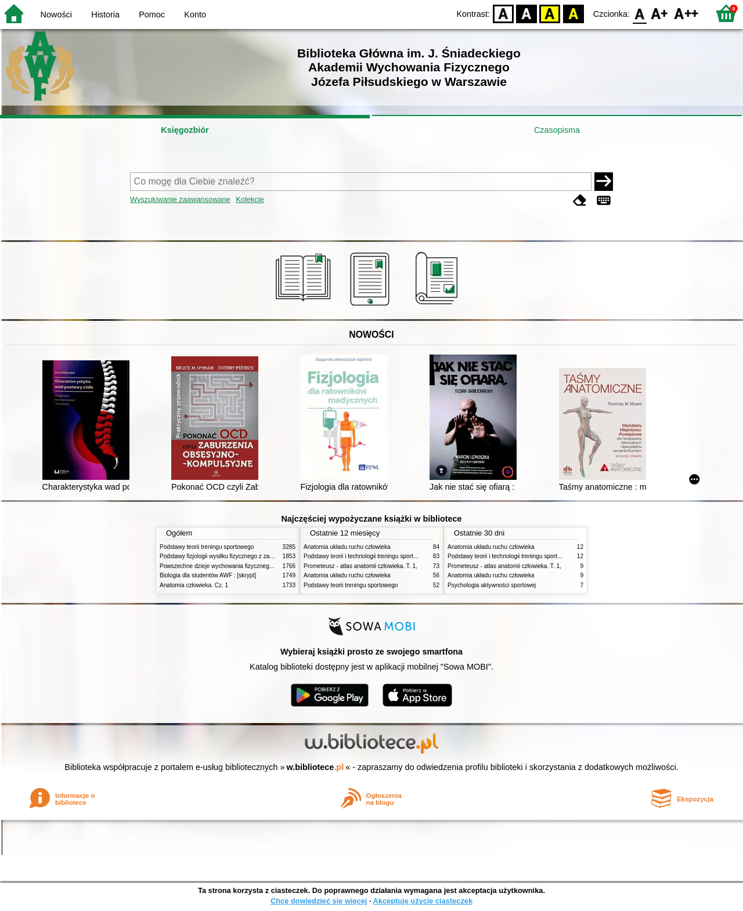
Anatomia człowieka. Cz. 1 (194, 585)
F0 (639, 13)
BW (526, 13)
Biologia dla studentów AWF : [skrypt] (208, 575)
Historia (105, 14)
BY (573, 13)
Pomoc (152, 14)
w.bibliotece (315, 767)
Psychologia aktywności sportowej (492, 585)
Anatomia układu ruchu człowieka (347, 547)
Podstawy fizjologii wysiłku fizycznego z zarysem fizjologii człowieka (247, 556)
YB (550, 13)
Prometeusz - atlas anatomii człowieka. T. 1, (360, 566)
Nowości (56, 14)
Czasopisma (557, 130)
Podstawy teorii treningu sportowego (207, 547)
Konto (195, 14)
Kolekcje (250, 199)
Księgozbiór (184, 130)
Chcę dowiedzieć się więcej (318, 900)
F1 (659, 13)
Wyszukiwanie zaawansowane (180, 199)
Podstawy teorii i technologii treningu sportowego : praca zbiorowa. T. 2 (396, 556)
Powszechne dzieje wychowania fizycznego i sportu (226, 566)
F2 (686, 13)
